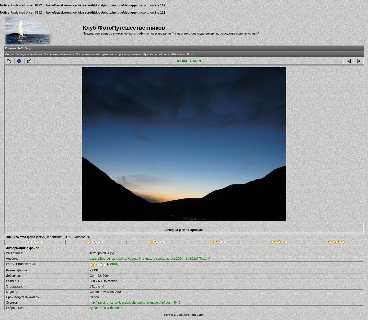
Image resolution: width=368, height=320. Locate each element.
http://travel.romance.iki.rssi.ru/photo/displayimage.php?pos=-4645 (135, 302)
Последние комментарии (92, 54)
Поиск (191, 54)
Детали (113, 264)
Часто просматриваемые (126, 54)
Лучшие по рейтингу (156, 54)
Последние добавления (59, 54)
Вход (28, 48)
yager (93, 258)
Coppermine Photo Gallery (190, 315)
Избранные (178, 54)
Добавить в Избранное (106, 308)
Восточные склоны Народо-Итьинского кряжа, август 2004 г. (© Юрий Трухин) (155, 258)
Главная (10, 48)
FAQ (20, 48)
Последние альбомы (28, 54)
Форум (9, 54)
